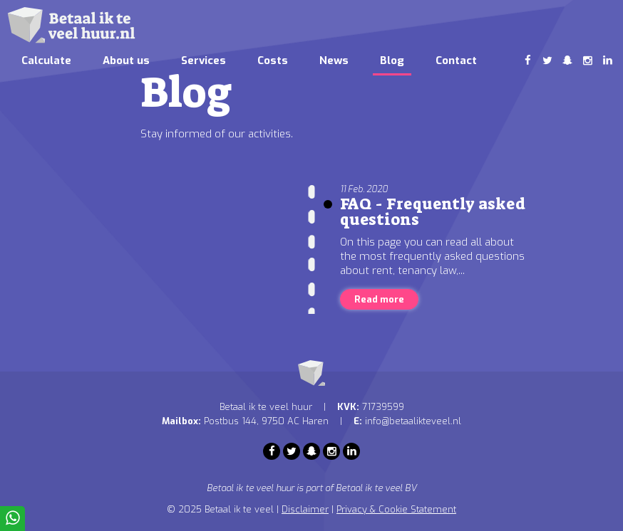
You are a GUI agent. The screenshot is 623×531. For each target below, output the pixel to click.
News (334, 60)
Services (203, 60)
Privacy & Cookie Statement (396, 509)
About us (126, 60)
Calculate (46, 60)
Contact (456, 60)
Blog (392, 60)
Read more (379, 299)
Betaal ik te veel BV (376, 488)
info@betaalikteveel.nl (413, 421)
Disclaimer (305, 509)
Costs (272, 60)
